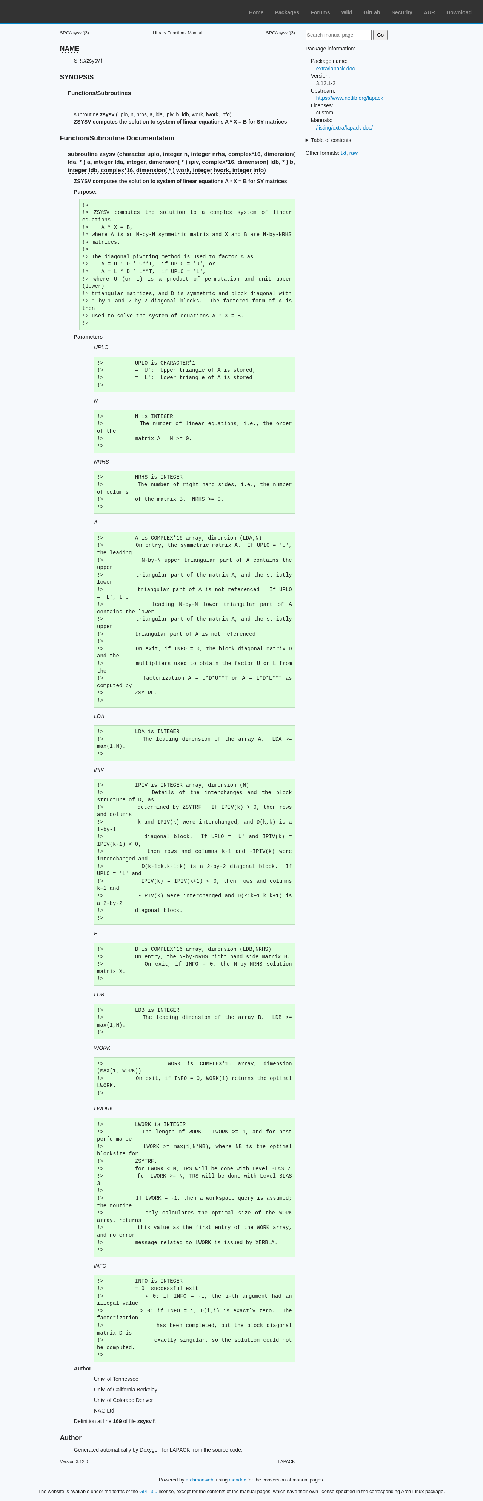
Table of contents (331, 140)
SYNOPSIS (77, 77)
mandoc (237, 1480)
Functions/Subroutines (99, 93)
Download (459, 12)
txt (343, 153)
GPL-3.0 (148, 1491)
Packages (287, 12)
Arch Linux (41, 11)
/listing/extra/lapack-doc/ (344, 128)
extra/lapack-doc (335, 69)
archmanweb (199, 1480)
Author (71, 1438)
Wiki (346, 12)
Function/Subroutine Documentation (117, 138)
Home (256, 12)
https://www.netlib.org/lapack (349, 98)
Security (402, 12)
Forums (320, 12)
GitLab (371, 12)
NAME (70, 48)
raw (353, 153)
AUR (429, 12)
